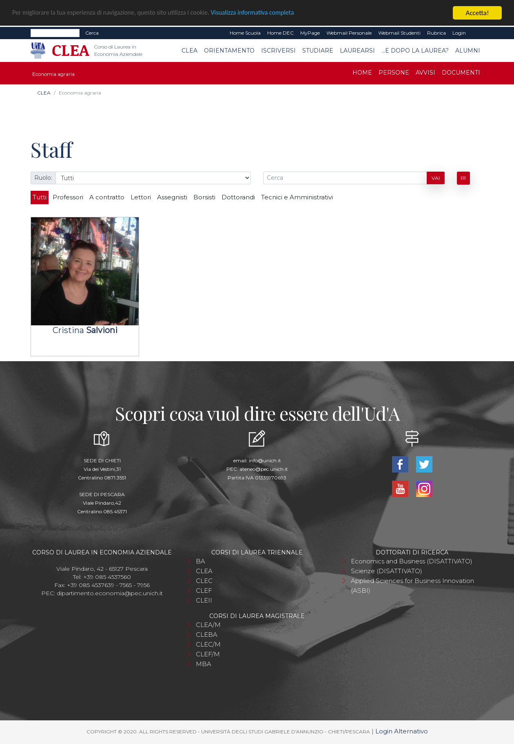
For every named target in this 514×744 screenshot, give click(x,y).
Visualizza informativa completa (268, 13)
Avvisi (425, 72)
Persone (394, 72)
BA (200, 561)
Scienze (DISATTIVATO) (386, 571)
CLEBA (206, 634)
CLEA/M (208, 625)
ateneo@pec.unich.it (263, 469)
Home (362, 72)
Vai (436, 178)
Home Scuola (245, 33)
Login (459, 33)
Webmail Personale (349, 33)
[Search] (55, 33)
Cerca (92, 33)
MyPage (310, 33)
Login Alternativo (401, 731)
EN (476, 33)
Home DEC (280, 33)
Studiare (317, 50)
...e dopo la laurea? (415, 50)
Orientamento (229, 50)
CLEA (189, 50)
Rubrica (436, 33)
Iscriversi (278, 50)
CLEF (204, 590)
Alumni (467, 50)
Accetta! (477, 13)
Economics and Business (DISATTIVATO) (411, 561)
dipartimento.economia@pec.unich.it (110, 593)
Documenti (461, 72)
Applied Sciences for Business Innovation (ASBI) (412, 585)
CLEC (204, 581)
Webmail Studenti (399, 33)
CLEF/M (208, 654)
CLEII (204, 600)
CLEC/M (208, 644)
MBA (203, 664)
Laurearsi (357, 50)
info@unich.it (265, 460)
